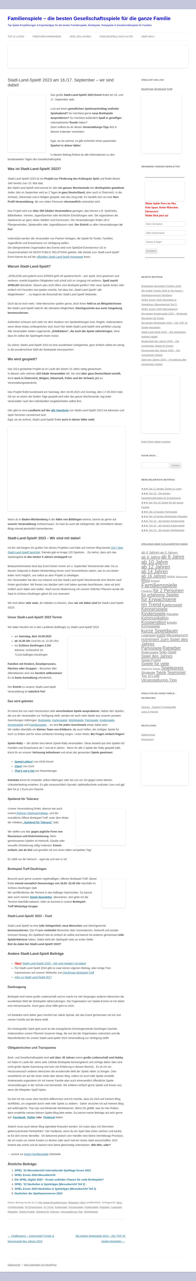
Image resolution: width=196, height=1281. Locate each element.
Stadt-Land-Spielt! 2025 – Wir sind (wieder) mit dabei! (54, 963)
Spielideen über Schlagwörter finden (164, 544)
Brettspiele (44, 720)
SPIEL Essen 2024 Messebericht (35, 1175)
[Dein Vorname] (165, 224)
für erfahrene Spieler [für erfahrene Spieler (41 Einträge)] (160, 594)
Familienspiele (37, 724)
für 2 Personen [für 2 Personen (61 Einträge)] (168, 590)
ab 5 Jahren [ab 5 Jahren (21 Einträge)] (169, 552)
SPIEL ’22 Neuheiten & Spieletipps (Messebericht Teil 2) (50, 1184)
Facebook (19, 1117)
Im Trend (48, 1207)
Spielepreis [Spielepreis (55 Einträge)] (172, 667)
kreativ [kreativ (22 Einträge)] (172, 623)
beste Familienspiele (36, 1154)
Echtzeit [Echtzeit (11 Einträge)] (155, 580)
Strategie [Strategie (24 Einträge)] (148, 673)
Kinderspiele (107, 720)
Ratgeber (13, 1211)
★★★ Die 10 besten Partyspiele (159, 511)
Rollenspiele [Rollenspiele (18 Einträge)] (149, 652)
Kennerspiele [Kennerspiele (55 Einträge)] (154, 609)
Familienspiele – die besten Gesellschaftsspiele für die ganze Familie (89, 18)
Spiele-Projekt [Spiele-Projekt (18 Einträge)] (151, 660)
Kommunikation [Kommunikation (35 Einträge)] (154, 618)
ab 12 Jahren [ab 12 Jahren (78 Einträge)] (155, 566)
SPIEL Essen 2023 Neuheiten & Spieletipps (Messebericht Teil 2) (55, 1188)
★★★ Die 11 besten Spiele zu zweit (161, 488)
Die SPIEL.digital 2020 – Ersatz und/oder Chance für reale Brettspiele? (59, 1179)
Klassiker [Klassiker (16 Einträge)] (172, 614)
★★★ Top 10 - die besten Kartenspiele (163, 525)
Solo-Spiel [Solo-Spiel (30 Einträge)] (167, 652)
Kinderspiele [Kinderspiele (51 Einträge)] (153, 613)
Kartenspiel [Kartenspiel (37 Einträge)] (172, 605)
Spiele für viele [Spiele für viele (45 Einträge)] (155, 663)
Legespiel (116, 1207)
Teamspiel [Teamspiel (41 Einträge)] (176, 672)
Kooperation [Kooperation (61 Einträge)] (153, 622)
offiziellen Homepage (60, 256)
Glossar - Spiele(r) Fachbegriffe (158, 707)
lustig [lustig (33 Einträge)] (161, 635)
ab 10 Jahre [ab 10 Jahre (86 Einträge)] (154, 562)
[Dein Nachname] (165, 233)
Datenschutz (148, 734)
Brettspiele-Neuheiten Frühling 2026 (161, 286)
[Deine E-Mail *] (165, 242)
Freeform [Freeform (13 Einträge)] (147, 591)
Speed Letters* (24, 761)
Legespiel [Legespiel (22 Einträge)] (148, 635)
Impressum (147, 739)
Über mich (147, 36)
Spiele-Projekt (27, 1211)
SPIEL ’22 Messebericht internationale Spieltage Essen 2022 (53, 1170)
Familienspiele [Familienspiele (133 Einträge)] (159, 585)
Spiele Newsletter (41, 897)
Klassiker (105, 1207)
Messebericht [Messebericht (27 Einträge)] (177, 635)
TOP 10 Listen (16, 36)
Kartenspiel (61, 1207)
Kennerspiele (15, 724)
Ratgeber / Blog (77, 1202)
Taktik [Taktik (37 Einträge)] (161, 672)
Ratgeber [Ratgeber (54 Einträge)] (172, 647)
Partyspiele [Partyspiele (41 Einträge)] (151, 648)
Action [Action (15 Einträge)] (171, 576)
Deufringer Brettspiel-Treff (78, 972)
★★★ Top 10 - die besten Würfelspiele (162, 530)
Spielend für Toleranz (47, 1211)
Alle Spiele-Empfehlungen (52, 1202)
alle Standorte (60, 410)
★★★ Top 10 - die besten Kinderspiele (162, 521)
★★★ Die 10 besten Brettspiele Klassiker (164, 516)
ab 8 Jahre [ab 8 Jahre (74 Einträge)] (172, 556)
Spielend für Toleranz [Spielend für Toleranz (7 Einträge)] (150, 669)
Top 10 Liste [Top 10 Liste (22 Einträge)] (150, 676)
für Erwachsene (33, 1207)
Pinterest (49, 1117)
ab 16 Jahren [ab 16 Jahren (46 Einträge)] (153, 576)
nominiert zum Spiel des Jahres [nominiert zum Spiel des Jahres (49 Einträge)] (164, 641)
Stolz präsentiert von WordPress (40, 1265)
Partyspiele (91, 720)
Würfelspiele (76, 720)
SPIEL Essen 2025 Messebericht (159, 309)
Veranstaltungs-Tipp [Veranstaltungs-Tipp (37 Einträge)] (159, 680)
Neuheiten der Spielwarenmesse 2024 (38, 1193)
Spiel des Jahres (80, 36)
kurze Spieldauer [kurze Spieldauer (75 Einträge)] (159, 630)
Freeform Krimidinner (47, 36)
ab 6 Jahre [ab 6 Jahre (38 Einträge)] (150, 557)
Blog (119, 1202)
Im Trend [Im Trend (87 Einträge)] (151, 604)
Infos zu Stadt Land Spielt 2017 (33, 977)
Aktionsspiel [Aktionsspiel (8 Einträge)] (182, 577)
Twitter (31, 1117)
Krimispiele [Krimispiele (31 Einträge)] (150, 626)
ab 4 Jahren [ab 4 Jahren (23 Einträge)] (150, 552)
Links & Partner (149, 711)
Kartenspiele (59, 720)
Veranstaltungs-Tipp (72, 1211)
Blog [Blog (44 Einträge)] (145, 580)
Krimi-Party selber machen (156, 441)
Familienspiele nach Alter (116, 36)
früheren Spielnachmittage (32, 813)
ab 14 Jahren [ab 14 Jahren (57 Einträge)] (154, 571)
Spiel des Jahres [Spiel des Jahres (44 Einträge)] (156, 656)
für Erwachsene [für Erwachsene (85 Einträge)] (158, 599)
